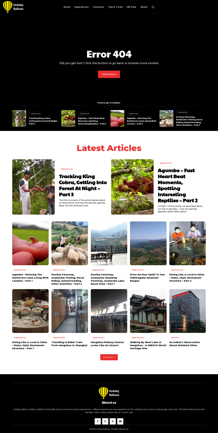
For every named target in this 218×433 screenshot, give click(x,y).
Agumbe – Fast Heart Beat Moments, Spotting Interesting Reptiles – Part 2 (92, 121)
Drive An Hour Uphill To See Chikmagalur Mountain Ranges (147, 277)
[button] (153, 7)
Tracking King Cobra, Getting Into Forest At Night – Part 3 (44, 121)
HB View (175, 337)
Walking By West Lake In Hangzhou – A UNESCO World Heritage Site (148, 345)
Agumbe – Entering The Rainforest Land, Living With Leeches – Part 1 (141, 121)
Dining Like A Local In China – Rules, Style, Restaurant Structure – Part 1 (29, 345)
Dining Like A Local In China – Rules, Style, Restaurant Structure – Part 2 (186, 277)
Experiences (35, 113)
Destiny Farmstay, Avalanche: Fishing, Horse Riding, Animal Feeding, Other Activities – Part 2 (189, 120)
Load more (109, 357)
